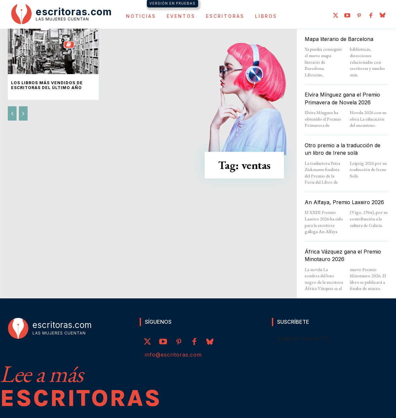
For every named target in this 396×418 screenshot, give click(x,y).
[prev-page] (12, 113)
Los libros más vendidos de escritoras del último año (47, 85)
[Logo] (61, 13)
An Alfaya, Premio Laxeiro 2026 (344, 202)
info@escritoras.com (173, 354)
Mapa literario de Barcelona (339, 39)
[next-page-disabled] (23, 113)
